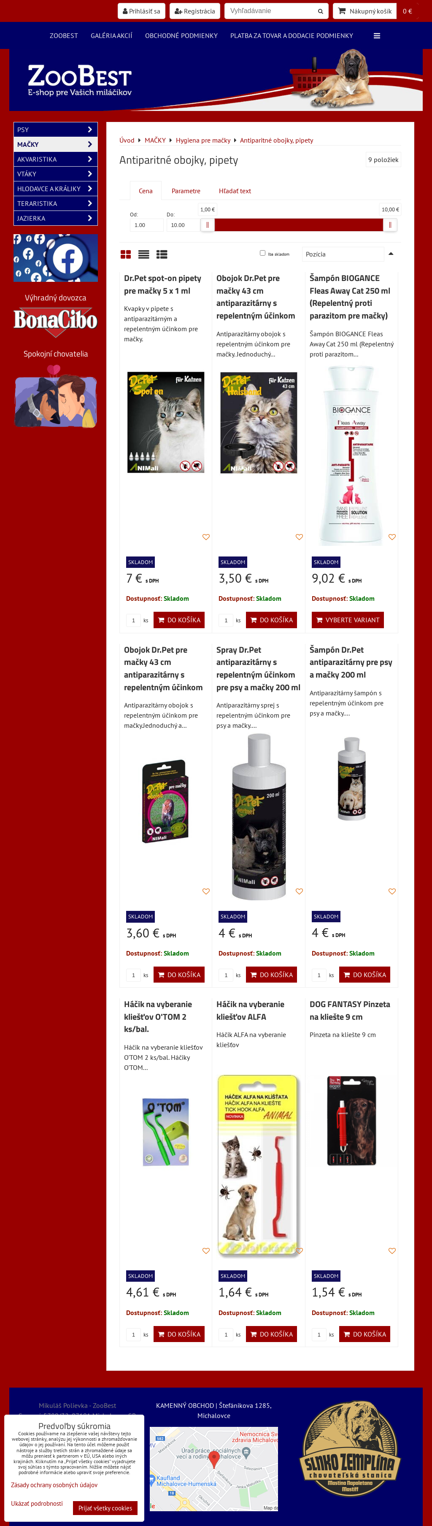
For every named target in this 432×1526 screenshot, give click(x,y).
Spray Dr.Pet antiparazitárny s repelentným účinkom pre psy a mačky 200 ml (258, 668)
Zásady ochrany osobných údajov (54, 1485)
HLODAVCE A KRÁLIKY (57, 188)
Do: (183, 221)
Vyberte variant (348, 620)
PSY (57, 129)
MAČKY (57, 144)
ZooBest (64, 35)
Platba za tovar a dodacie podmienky (291, 35)
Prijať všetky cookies (105, 1508)
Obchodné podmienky (181, 35)
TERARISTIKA (57, 203)
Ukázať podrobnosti (37, 1503)
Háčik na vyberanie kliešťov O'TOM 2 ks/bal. (158, 1016)
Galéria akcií (111, 35)
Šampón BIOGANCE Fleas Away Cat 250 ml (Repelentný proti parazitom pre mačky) (350, 297)
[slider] (207, 225)
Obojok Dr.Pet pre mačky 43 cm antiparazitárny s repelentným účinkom (255, 297)
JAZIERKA (57, 218)
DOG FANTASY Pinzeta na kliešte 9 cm (350, 1010)
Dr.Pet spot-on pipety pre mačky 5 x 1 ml (162, 284)
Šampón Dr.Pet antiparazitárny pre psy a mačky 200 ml (351, 662)
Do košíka (179, 620)
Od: (147, 221)
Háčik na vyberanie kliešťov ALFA (250, 1010)
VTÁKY (57, 174)
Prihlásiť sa (141, 11)
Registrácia (195, 11)
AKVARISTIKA (57, 159)
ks (137, 620)
